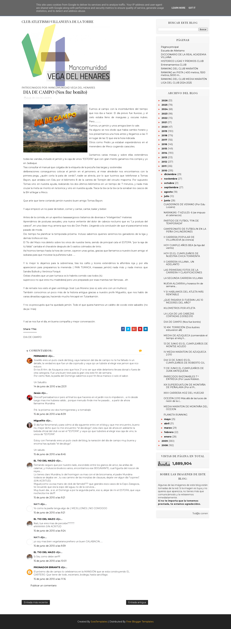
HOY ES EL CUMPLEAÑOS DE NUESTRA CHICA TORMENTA (182, 255)
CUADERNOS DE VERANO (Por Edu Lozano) (184, 206)
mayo (167, 419)
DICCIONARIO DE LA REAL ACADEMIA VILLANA (183, 56)
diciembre (170, 174)
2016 (165, 144)
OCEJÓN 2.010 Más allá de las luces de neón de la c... (185, 400)
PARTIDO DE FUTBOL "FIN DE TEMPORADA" (181, 222)
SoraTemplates (99, 621)
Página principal (170, 47)
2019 (165, 131)
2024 (165, 109)
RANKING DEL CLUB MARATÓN (179, 68)
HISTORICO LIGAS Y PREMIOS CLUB (182, 61)
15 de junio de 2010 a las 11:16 (50, 579)
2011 (164, 166)
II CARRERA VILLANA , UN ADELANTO (179, 263)
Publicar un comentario (43, 585)
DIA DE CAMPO (44, 97)
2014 (165, 152)
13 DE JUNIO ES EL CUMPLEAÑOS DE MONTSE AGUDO (186, 345)
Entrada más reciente (36, 602)
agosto (168, 191)
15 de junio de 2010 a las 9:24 (50, 530)
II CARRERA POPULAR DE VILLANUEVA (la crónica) (179, 238)
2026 (165, 100)
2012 (165, 161)
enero (168, 436)
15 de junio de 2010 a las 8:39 (50, 414)
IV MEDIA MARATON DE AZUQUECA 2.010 (185, 353)
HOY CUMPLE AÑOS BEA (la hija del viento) (184, 246)
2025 (165, 104)
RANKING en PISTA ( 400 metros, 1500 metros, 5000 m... (183, 74)
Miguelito (39, 420)
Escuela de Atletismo (173, 50)
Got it (191, 8)
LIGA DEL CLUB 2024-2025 (176, 82)
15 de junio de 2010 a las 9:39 (50, 545)
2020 (165, 126)
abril (167, 423)
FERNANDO (40, 356)
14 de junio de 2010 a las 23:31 (50, 386)
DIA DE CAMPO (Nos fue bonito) (182, 321)
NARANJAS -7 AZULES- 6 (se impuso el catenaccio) (184, 214)
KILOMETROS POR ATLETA (179, 308)
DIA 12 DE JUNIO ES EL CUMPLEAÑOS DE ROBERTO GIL (184, 361)
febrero (169, 432)
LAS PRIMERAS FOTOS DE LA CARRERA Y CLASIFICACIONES (183, 271)
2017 (165, 139)
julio (167, 196)
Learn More (178, 8)
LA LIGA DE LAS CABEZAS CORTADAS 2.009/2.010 (179, 315)
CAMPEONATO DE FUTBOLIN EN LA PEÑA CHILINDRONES (185, 230)
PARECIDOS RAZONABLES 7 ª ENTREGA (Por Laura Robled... (182, 378)
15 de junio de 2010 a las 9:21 (49, 497)
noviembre (171, 178)
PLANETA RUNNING (175, 414)
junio (167, 200)
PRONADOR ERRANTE (47, 567)
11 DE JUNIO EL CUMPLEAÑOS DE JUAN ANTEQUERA (184, 369)
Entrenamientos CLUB (173, 64)
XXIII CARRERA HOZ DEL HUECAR (184, 392)
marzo (168, 427)
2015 (165, 148)
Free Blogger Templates (140, 621)
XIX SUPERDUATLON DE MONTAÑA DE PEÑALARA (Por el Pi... (184, 386)
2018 (165, 135)
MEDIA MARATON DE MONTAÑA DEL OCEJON (186, 408)
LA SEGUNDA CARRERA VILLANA (183, 278)
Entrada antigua (137, 602)
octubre (169, 183)
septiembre (171, 187)
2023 (165, 113)
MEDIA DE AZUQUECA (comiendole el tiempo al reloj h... (185, 337)
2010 (165, 170)
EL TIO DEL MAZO (44, 460)
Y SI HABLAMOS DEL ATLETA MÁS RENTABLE (184, 293)
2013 (165, 157)
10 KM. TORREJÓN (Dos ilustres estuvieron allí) (182, 328)
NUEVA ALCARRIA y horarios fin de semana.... (183, 285)
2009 (165, 441)
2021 (165, 122)
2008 (165, 445)
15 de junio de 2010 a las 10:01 (50, 560)
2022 (165, 118)
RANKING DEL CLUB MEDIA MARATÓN (184, 79)
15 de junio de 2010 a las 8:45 (50, 454)
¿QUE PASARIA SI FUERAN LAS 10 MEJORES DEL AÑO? (183, 301)
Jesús (37, 393)
